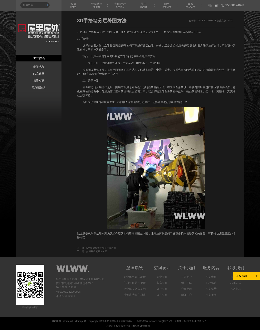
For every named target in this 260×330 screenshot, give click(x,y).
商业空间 (162, 276)
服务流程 (211, 276)
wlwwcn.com (155, 321)
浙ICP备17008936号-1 (195, 321)
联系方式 (235, 282)
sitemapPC (80, 321)
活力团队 (186, 282)
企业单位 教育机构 (135, 288)
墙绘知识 (38, 80)
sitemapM (68, 321)
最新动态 (38, 66)
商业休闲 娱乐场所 (135, 276)
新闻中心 (186, 294)
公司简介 (186, 276)
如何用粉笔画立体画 (96, 251)
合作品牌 (186, 288)
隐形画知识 (38, 87)
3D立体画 (38, 73)
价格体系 (211, 282)
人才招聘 (235, 288)
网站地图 (56, 321)
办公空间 (162, 288)
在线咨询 (241, 275)
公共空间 (162, 294)
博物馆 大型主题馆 (135, 294)
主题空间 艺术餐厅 (135, 282)
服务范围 (211, 294)
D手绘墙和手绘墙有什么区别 (101, 248)
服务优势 (211, 288)
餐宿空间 (162, 282)
